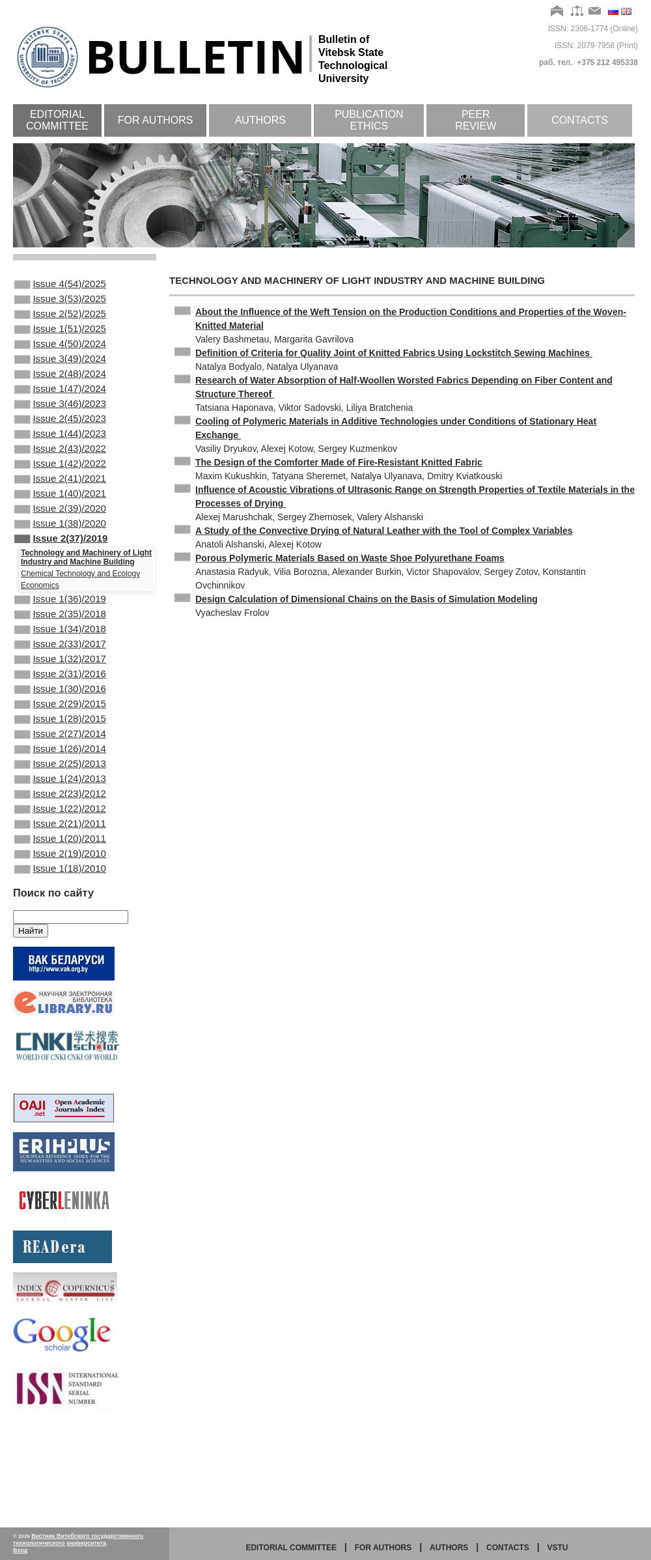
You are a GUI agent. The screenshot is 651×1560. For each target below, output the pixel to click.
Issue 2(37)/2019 (60, 584)
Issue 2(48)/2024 (60, 390)
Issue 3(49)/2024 (60, 373)
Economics (40, 632)
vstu (557, 1547)
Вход (20, 1550)
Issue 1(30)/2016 (60, 752)
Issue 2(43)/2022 (60, 478)
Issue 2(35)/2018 (60, 664)
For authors (155, 120)
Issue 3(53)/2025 (60, 302)
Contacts (579, 120)
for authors (383, 1547)
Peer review (475, 120)
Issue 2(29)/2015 (60, 770)
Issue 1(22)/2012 (60, 893)
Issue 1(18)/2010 (60, 963)
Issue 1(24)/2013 (60, 858)
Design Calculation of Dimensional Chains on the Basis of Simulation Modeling (366, 599)
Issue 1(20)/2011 (60, 928)
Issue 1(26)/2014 (60, 823)
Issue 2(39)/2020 (60, 548)
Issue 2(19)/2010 (60, 946)
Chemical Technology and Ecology (80, 620)
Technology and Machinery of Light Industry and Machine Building (86, 604)
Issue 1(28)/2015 (60, 787)
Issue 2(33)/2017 (60, 699)
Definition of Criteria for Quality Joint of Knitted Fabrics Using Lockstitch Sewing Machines (393, 353)
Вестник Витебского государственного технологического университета (78, 1539)
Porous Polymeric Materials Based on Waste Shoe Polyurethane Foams (350, 558)
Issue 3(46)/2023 (60, 425)
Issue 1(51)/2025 (60, 337)
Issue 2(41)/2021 (60, 513)
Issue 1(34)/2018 (60, 682)
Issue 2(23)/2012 (60, 875)
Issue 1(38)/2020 (60, 566)
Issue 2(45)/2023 (60, 443)
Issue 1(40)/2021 (60, 531)
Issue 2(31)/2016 (60, 735)
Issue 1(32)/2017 (60, 717)
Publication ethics (369, 120)
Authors (260, 120)
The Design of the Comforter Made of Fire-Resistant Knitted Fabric (338, 462)
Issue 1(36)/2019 (60, 647)
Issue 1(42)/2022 (60, 496)
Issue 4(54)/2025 (60, 285)
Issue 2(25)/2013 (60, 840)
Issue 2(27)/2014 (60, 805)
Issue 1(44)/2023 (60, 461)
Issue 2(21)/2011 (60, 910)
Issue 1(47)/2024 (60, 408)
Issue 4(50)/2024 (60, 355)
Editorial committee (57, 120)
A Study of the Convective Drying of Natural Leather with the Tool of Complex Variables (384, 530)
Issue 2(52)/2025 (60, 320)
